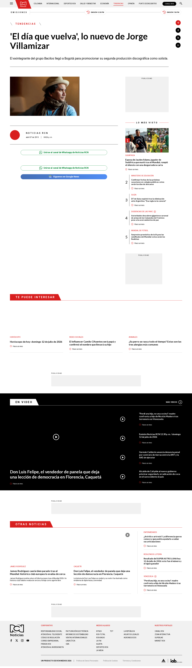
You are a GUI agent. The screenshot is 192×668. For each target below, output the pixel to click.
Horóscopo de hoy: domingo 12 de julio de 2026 (36, 342)
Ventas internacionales (77, 641)
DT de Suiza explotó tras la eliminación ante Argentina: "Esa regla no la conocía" (148, 200)
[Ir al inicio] (23, 4)
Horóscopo (15, 338)
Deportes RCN (70, 4)
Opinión (131, 4)
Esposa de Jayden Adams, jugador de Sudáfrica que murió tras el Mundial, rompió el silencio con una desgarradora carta (147, 163)
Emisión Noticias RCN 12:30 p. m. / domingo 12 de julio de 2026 (160, 436)
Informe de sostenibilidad (72, 636)
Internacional (52, 4)
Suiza (133, 195)
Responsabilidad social (51, 632)
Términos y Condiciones (132, 662)
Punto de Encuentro (147, 4)
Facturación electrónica (77, 632)
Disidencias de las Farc (142, 212)
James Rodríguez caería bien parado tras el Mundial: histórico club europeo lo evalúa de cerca (37, 573)
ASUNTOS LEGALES (131, 635)
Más (174, 403)
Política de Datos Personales (87, 662)
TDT (111, 632)
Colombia (38, 4)
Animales (133, 338)
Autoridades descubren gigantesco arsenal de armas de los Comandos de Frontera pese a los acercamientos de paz (149, 218)
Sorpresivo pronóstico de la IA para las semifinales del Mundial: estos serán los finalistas (148, 237)
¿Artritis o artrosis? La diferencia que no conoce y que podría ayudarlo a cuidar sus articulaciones (161, 540)
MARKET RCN (160, 642)
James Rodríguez (18, 567)
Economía (104, 4)
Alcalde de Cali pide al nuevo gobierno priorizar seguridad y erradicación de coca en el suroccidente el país (160, 475)
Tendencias (118, 4)
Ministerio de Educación (142, 176)
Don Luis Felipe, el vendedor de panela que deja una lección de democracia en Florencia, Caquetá (56, 475)
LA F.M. (99, 642)
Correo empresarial (50, 644)
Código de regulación (50, 641)
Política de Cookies (110, 662)
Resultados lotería (153, 555)
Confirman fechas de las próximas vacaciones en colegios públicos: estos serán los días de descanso (147, 182)
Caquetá (78, 567)
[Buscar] (181, 3)
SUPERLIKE (159, 639)
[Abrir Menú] (11, 4)
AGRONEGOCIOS (130, 639)
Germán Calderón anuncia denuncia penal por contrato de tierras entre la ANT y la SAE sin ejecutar (159, 455)
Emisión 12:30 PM (95, 12)
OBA (67, 647)
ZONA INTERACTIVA (162, 635)
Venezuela (149, 577)
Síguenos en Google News (63, 177)
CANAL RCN (169, 4)
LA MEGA (100, 651)
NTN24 (99, 632)
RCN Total (100, 635)
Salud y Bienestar (88, 4)
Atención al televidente (52, 635)
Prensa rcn (46, 647)
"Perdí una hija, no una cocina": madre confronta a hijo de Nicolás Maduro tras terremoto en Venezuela (159, 417)
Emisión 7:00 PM (171, 12)
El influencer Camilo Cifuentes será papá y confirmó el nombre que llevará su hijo (92, 344)
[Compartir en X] (178, 37)
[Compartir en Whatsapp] (178, 45)
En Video (24, 402)
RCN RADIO (100, 639)
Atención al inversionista (47, 651)
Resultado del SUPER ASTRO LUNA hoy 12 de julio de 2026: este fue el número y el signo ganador (163, 562)
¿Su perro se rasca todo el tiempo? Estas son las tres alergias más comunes (155, 344)
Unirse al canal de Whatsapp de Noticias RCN (64, 152)
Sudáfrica (130, 156)
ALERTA (99, 645)
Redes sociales (76, 338)
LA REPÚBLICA (129, 632)
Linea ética (71, 644)
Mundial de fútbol (139, 231)
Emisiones (18, 12)
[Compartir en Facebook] (178, 30)
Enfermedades (150, 533)
